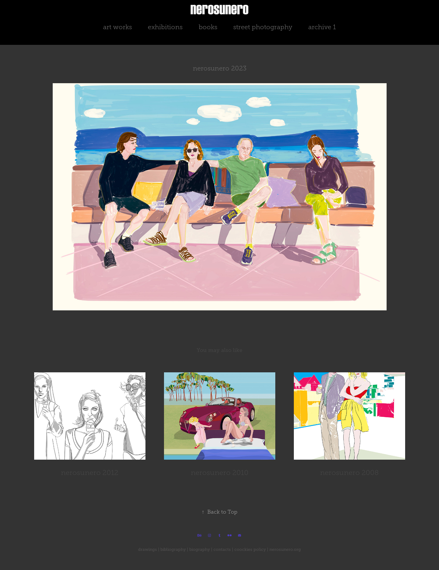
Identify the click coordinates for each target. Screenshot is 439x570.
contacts (222, 549)
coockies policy (250, 549)
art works (117, 27)
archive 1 (322, 27)
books (208, 27)
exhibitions (165, 27)
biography (199, 549)
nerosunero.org (285, 549)
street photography (262, 27)
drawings (147, 549)
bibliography (173, 549)
